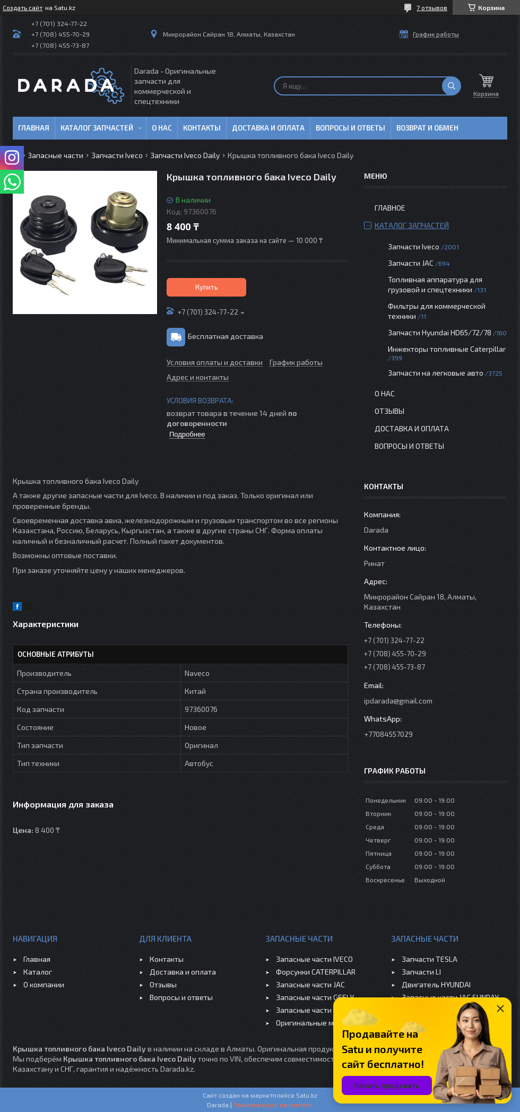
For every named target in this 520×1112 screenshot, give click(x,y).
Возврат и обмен (427, 128)
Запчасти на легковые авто (435, 372)
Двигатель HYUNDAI (436, 984)
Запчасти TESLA (429, 958)
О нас (162, 128)
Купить (206, 287)
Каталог (37, 971)
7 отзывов (432, 7)
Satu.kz (306, 1095)
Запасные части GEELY (315, 997)
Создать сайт (22, 7)
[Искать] (451, 85)
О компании (43, 984)
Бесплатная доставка (225, 336)
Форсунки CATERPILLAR (316, 971)
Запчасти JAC (411, 262)
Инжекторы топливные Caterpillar (447, 348)
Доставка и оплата (268, 128)
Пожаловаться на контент (273, 1104)
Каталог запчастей (96, 128)
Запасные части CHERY (315, 1009)
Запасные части (55, 155)
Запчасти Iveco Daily (185, 155)
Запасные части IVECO (314, 958)
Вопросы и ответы (350, 128)
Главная (33, 128)
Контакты (202, 128)
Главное (390, 207)
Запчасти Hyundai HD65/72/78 (439, 332)
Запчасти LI (421, 971)
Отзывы (389, 410)
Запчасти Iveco (117, 155)
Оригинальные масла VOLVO (325, 1022)
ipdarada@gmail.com (398, 700)
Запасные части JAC (310, 984)
